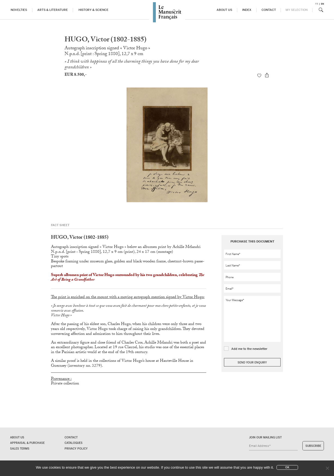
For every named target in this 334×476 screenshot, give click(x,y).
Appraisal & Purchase (27, 443)
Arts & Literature (52, 9)
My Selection (297, 9)
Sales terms (19, 448)
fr (316, 3)
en (322, 3)
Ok (287, 467)
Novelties (19, 9)
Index (247, 9)
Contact (268, 9)
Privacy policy (76, 448)
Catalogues (74, 443)
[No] (327, 468)
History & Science (93, 9)
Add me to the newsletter (249, 349)
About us (224, 9)
